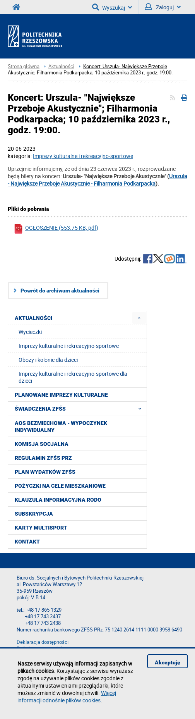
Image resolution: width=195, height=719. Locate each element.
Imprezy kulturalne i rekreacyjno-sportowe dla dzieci (73, 377)
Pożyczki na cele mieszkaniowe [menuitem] (60, 486)
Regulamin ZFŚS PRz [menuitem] (43, 458)
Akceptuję (167, 662)
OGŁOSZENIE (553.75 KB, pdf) (56, 229)
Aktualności (61, 66)
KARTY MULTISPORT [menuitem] (41, 528)
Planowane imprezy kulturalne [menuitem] (61, 395)
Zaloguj (163, 7)
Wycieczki (30, 331)
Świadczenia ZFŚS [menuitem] (80, 409)
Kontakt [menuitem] (27, 541)
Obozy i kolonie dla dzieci (48, 359)
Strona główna (23, 66)
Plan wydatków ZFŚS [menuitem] (45, 472)
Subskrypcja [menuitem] (34, 514)
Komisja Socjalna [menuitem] (41, 444)
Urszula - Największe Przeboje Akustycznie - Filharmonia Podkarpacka (97, 179)
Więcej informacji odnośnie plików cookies (66, 696)
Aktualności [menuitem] (33, 318)
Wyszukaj (112, 7)
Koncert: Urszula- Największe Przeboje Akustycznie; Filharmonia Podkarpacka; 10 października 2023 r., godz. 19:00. (90, 69)
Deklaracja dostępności (42, 642)
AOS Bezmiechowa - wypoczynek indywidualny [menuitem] (61, 426)
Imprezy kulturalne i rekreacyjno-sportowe (69, 345)
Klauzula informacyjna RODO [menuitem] (58, 500)
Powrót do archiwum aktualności (60, 290)
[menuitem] (139, 318)
